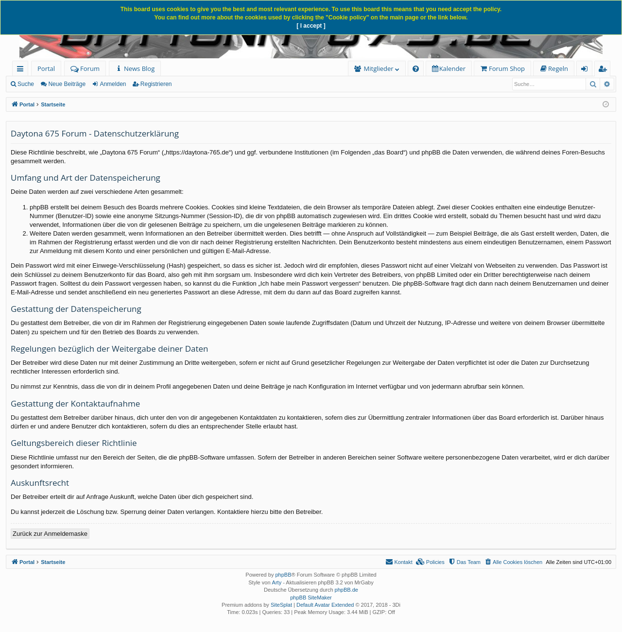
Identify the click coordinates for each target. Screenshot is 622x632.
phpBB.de (346, 590)
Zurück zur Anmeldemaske (50, 533)
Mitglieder (379, 68)
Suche (25, 84)
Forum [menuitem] (85, 68)
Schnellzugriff (22, 70)
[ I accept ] (310, 25)
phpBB (283, 575)
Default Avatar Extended (325, 605)
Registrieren (156, 84)
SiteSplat (281, 605)
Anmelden (113, 84)
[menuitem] (134, 68)
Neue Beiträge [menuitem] (67, 84)
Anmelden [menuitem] (587, 70)
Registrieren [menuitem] (604, 70)
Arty (277, 582)
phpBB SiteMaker (311, 597)
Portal (46, 68)
